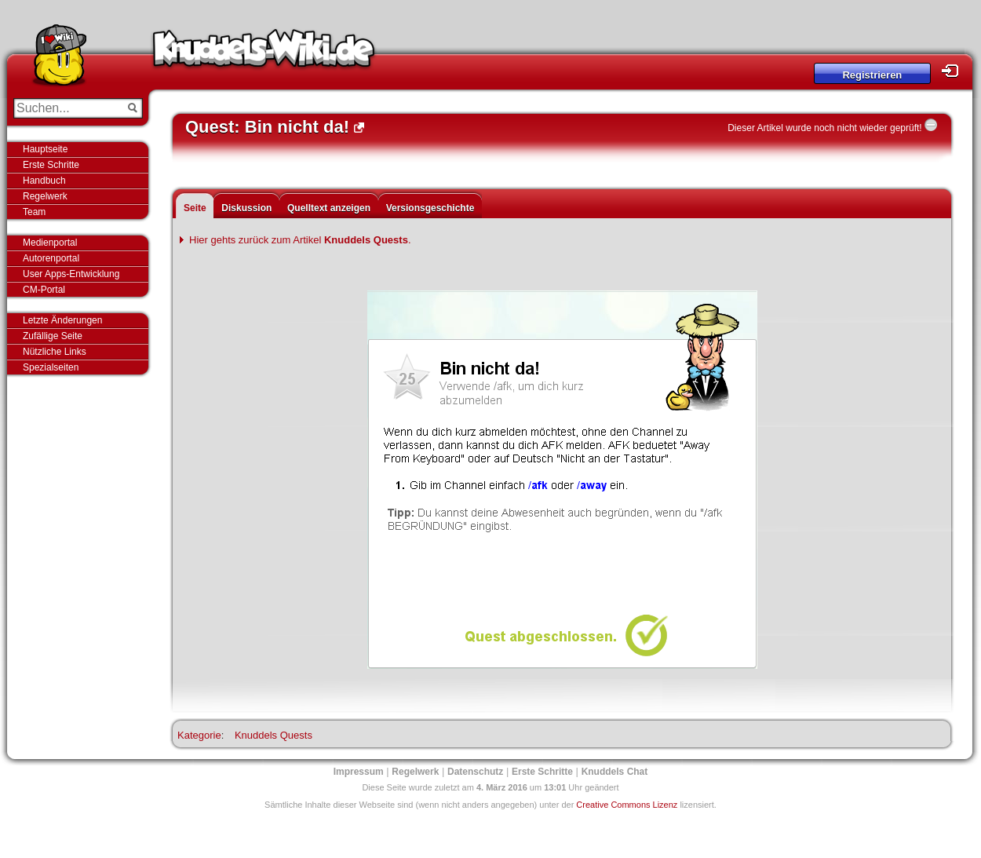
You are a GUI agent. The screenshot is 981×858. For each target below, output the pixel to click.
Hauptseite (45, 149)
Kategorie (199, 735)
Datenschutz (475, 771)
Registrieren (872, 75)
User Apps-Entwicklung (71, 273)
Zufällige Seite (52, 335)
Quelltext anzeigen (328, 208)
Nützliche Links (54, 351)
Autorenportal (51, 258)
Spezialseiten (50, 367)
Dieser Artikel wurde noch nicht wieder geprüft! (824, 127)
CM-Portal (44, 289)
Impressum (359, 771)
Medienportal (50, 242)
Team (34, 211)
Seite (195, 208)
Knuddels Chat (615, 771)
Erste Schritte (51, 164)
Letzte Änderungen (62, 320)
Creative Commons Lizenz (626, 804)
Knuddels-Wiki (263, 53)
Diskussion (246, 208)
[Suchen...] (67, 108)
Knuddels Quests (273, 735)
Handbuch (44, 180)
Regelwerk (45, 196)
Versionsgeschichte (430, 208)
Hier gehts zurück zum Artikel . (300, 240)
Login (954, 71)
